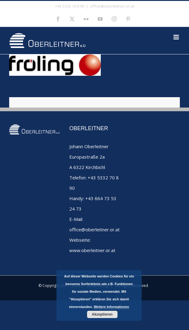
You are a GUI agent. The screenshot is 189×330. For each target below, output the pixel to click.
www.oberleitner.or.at (92, 250)
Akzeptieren (102, 314)
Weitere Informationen (111, 307)
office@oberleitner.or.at (112, 6)
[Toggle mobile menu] (176, 37)
